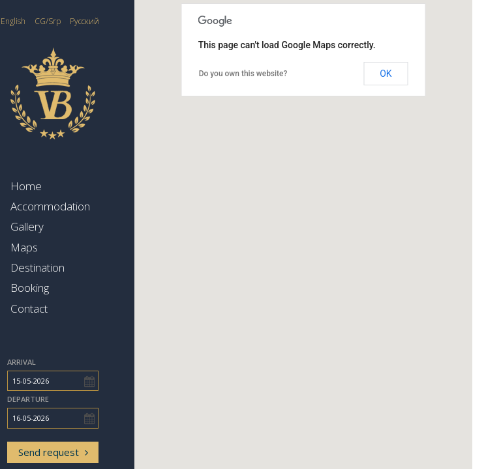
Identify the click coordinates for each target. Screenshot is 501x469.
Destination (66, 267)
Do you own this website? (272, 73)
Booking (58, 287)
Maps (53, 247)
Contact (57, 308)
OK (414, 73)
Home (54, 185)
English (41, 21)
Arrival (50, 362)
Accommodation (79, 206)
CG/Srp (76, 21)
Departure (57, 399)
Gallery (55, 226)
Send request (82, 452)
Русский (113, 21)
